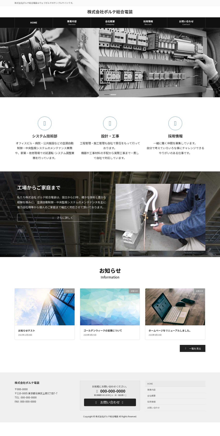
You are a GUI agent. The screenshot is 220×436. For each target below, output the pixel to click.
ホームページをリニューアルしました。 (170, 330)
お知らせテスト (26, 330)
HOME (150, 383)
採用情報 (151, 401)
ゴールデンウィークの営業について (103, 330)
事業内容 (151, 389)
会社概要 (151, 395)
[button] (106, 94)
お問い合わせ (153, 407)
